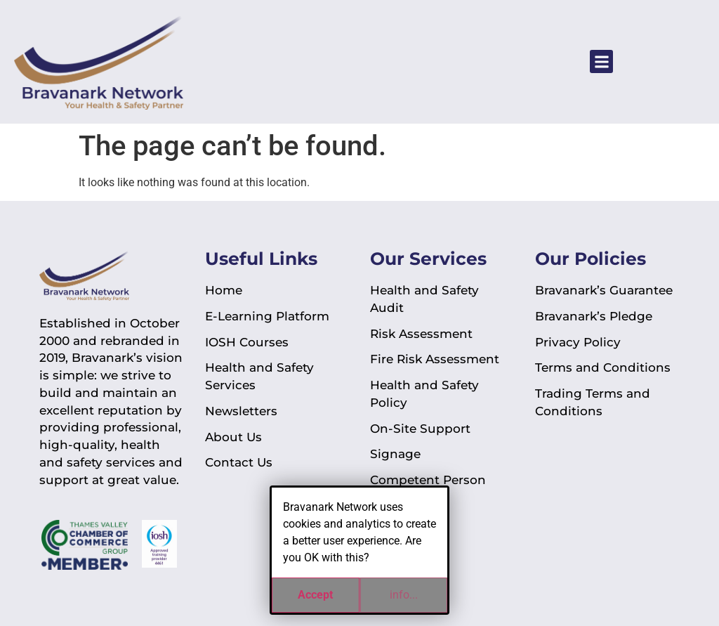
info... (404, 594)
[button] (601, 61)
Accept (315, 594)
